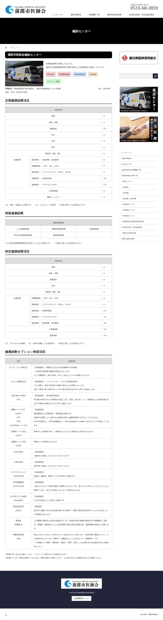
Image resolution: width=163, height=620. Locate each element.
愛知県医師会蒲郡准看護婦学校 (132, 221)
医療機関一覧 (94, 15)
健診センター (126, 181)
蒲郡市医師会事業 (114, 15)
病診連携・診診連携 (128, 198)
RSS (6, 615)
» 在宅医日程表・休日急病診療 (131, 227)
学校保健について (128, 216)
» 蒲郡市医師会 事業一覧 (129, 176)
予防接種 (125, 193)
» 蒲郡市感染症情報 (127, 239)
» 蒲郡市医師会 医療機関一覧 (131, 170)
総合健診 (125, 187)
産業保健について (128, 204)
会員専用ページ (81, 598)
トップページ (57, 15)
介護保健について (128, 210)
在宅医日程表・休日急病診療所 (141, 15)
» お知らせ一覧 (126, 164)
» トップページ (126, 153)
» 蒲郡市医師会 (126, 158)
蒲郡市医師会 (76, 15)
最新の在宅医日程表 (128, 233)
